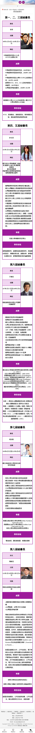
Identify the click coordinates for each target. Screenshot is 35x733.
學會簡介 (15, 9)
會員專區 (28, 711)
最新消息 (9, 711)
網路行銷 (25, 725)
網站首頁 (4, 730)
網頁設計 (20, 725)
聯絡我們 (19, 713)
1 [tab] (17, 6)
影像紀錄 (22, 711)
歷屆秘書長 (21, 9)
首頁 (10, 9)
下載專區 (16, 711)
